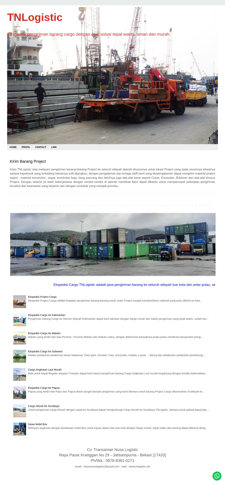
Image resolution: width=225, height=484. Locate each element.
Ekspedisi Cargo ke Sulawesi (45, 351)
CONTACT (40, 147)
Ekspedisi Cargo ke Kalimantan (46, 314)
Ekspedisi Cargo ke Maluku (44, 333)
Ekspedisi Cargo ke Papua (44, 387)
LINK (54, 147)
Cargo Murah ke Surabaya (43, 405)
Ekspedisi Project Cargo (42, 296)
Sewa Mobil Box (37, 424)
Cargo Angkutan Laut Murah (45, 369)
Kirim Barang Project (28, 161)
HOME (13, 147)
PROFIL (26, 147)
